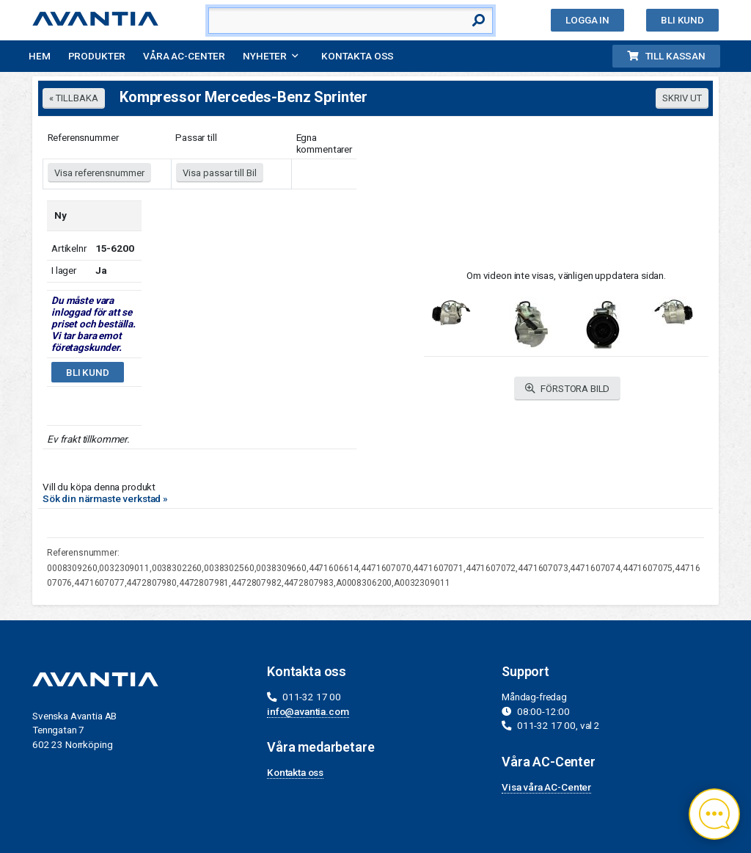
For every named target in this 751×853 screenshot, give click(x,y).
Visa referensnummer (99, 172)
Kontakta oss (357, 56)
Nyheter (265, 56)
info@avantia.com (308, 711)
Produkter (97, 56)
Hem (40, 56)
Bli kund (682, 20)
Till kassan (666, 56)
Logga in (587, 20)
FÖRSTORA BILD (567, 389)
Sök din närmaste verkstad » (105, 498)
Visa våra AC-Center (546, 787)
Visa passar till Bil (220, 172)
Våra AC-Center (184, 56)
